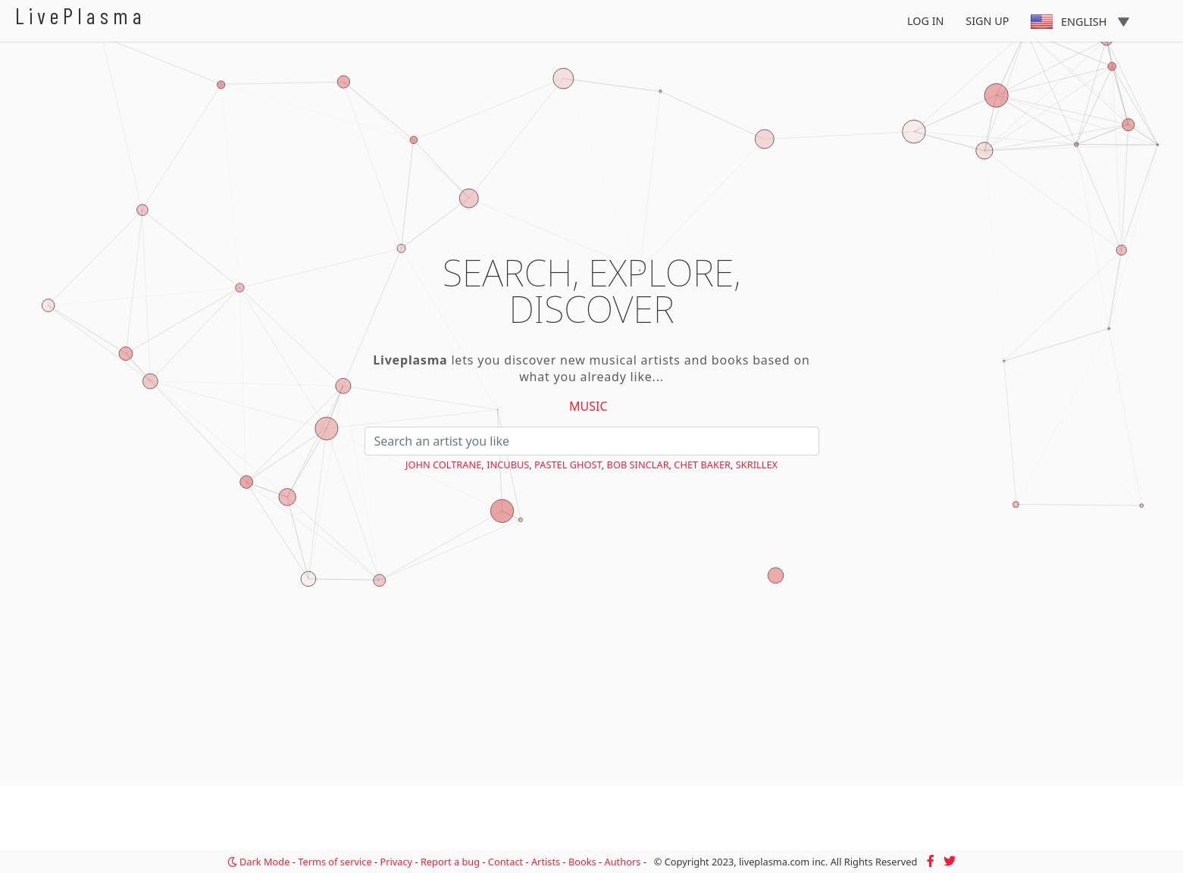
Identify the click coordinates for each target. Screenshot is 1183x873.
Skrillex (757, 464)
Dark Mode (258, 861)
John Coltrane (443, 464)
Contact (505, 861)
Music (588, 406)
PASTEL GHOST (568, 464)
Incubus (508, 464)
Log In (925, 21)
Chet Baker (702, 464)
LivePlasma (80, 15)
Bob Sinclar (638, 464)
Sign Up (987, 21)
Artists (545, 861)
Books (582, 861)
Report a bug (450, 861)
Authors (623, 861)
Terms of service (334, 861)
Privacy (396, 861)
